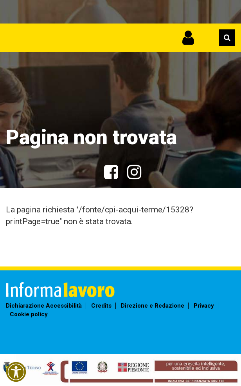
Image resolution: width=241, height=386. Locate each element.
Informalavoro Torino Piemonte (73, 33)
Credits (101, 305)
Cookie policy (29, 314)
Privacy (204, 305)
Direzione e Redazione (152, 305)
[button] (16, 372)
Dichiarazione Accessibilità (44, 305)
